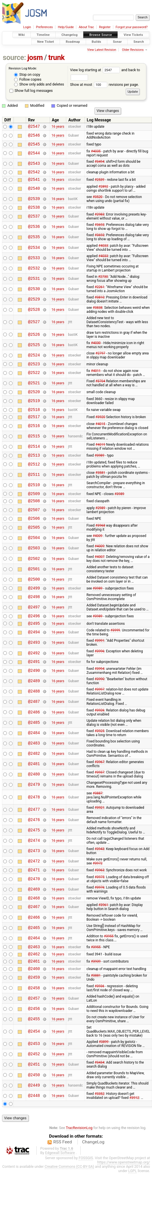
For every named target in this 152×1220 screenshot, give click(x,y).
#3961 (103, 921)
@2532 (34, 272)
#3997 (99, 704)
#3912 (134, 1118)
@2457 (34, 1018)
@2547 (34, 127)
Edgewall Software (60, 1172)
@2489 (34, 696)
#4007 (99, 568)
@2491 (34, 676)
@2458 (34, 1007)
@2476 (34, 834)
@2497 (34, 619)
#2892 (103, 190)
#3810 (99, 302)
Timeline (43, 35)
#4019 (100, 452)
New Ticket (45, 41)
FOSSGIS (86, 1178)
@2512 (34, 473)
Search (138, 41)
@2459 (34, 997)
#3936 (99, 1006)
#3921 (99, 822)
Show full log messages (31, 90)
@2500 (34, 590)
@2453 (34, 1063)
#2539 (99, 183)
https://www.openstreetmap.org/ (123, 1182)
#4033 (103, 250)
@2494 (34, 646)
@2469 (34, 904)
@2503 (34, 559)
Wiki (21, 35)
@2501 (34, 580)
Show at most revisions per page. (104, 84)
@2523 (34, 369)
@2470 (34, 894)
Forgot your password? (132, 27)
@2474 (34, 855)
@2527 (34, 326)
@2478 (34, 811)
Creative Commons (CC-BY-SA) (69, 1186)
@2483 (34, 758)
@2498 (34, 609)
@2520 (34, 397)
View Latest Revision (101, 50)
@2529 (34, 304)
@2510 (34, 493)
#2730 (103, 281)
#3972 (97, 878)
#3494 (99, 163)
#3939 (96, 980)
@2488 (34, 706)
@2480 (34, 789)
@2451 (34, 1084)
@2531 (34, 283)
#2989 (100, 518)
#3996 (99, 665)
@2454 (34, 1051)
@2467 (34, 923)
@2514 (34, 454)
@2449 (34, 1105)
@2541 (34, 182)
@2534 (34, 252)
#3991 (99, 654)
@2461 (34, 980)
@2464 (34, 954)
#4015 (100, 432)
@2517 (34, 424)
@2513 (34, 463)
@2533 (34, 262)
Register (104, 27)
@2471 (34, 885)
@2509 (34, 503)
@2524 (34, 359)
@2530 (34, 293)
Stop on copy (27, 74)
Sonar (117, 41)
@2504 (34, 549)
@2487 (34, 716)
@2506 (34, 529)
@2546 (34, 136)
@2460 (34, 988)
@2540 (34, 192)
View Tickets (133, 35)
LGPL (132, 1190)
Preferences (44, 27)
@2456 (34, 1028)
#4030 (96, 347)
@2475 (34, 844)
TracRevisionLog (79, 1147)
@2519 (34, 407)
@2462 (34, 972)
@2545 (34, 145)
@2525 (34, 349)
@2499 (34, 600)
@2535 (34, 241)
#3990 (99, 694)
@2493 (34, 656)
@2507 (34, 520)
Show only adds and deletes (39, 84)
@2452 (34, 1074)
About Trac (86, 27)
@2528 (34, 314)
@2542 (34, 174)
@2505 (34, 539)
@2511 (34, 483)
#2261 (99, 291)
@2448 (34, 1115)
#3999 (115, 644)
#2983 (99, 219)
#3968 (100, 537)
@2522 (34, 378)
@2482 (34, 768)
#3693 (99, 229)
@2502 (34, 570)
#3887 (97, 808)
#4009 (97, 547)
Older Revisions (133, 50)
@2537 (34, 221)
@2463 (34, 964)
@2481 (34, 778)
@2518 (34, 416)
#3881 (96, 995)
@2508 (34, 511)
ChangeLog (93, 1161)
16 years (57, 127)
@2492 (34, 667)
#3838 (97, 312)
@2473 (34, 865)
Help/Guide (66, 27)
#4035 (96, 153)
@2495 (34, 637)
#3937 (99, 787)
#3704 (100, 386)
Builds (96, 41)
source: (14, 57)
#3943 (99, 864)
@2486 (34, 727)
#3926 (99, 725)
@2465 (34, 944)
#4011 (96, 376)
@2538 (34, 211)
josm (35, 57)
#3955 (109, 953)
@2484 (34, 747)
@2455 (34, 1038)
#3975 (99, 893)
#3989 (99, 463)
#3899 (103, 1062)
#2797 (100, 358)
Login (27, 27)
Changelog (69, 35)
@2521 (34, 388)
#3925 (99, 746)
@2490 (34, 685)
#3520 (97, 200)
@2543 (34, 165)
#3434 (99, 1082)
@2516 (34, 433)
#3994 (99, 683)
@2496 (34, 628)
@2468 (34, 914)
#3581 (100, 481)
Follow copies (27, 79)
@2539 (34, 202)
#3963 (99, 885)
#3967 (99, 777)
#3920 (100, 424)
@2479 (34, 799)
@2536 (34, 231)
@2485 (34, 737)
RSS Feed (62, 1161)
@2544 (34, 155)
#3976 (99, 903)
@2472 (34, 876)
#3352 (99, 1114)
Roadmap (73, 41)
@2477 (34, 824)
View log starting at (95, 70)
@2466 (34, 933)
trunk (56, 57)
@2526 (34, 339)
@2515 (34, 444)
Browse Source (100, 35)
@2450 (34, 1094)
